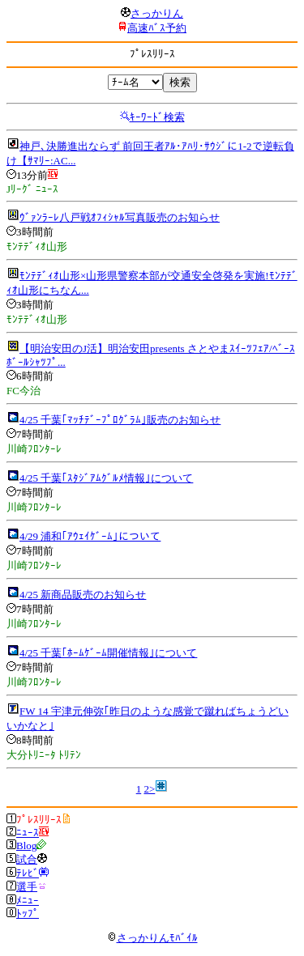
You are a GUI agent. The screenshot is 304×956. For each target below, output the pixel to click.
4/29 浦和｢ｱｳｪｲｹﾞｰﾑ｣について (90, 536)
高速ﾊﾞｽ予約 (156, 28)
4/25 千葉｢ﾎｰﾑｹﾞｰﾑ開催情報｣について (108, 653)
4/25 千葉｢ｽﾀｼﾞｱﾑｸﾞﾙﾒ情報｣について (106, 478)
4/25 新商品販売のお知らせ (82, 594)
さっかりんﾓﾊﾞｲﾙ (152, 938)
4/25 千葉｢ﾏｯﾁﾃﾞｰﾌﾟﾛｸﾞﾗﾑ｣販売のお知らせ (120, 420)
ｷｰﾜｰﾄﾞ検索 (157, 117)
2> (149, 789)
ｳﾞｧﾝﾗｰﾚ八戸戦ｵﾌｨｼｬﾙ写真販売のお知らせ (119, 217)
